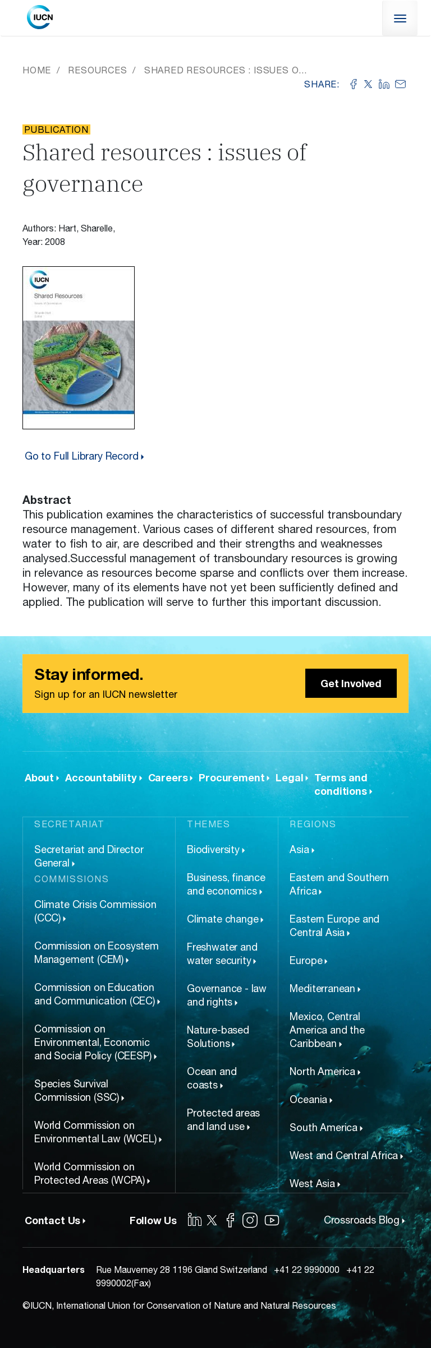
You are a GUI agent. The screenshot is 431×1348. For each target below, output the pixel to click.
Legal (289, 777)
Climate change (222, 919)
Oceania (308, 1099)
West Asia (312, 1183)
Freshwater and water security (222, 953)
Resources (97, 70)
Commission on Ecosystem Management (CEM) (96, 952)
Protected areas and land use (223, 1119)
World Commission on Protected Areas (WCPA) (89, 1173)
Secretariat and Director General (89, 856)
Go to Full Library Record (82, 456)
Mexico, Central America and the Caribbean (327, 1030)
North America (322, 1071)
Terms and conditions (340, 784)
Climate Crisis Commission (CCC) (95, 911)
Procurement (231, 777)
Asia (299, 849)
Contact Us (52, 1220)
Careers (168, 777)
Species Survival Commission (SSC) (76, 1090)
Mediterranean (322, 988)
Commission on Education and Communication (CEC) (94, 994)
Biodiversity (213, 849)
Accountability (100, 777)
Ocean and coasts (211, 1078)
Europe (306, 960)
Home (36, 70)
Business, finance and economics (226, 884)
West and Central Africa (344, 1155)
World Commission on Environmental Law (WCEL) (95, 1132)
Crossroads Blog (362, 1220)
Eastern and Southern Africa (339, 884)
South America (323, 1127)
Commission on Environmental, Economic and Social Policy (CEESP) (93, 1042)
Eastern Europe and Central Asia (334, 925)
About (39, 777)
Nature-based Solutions (218, 1036)
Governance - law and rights (227, 995)
